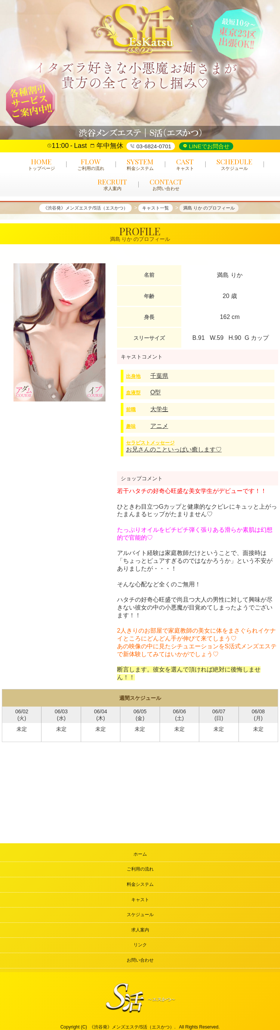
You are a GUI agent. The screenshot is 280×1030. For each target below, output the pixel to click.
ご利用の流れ (140, 869)
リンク (140, 944)
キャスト (140, 899)
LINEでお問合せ (208, 146)
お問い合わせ (140, 960)
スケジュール (140, 914)
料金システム (140, 884)
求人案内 (140, 930)
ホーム (140, 854)
